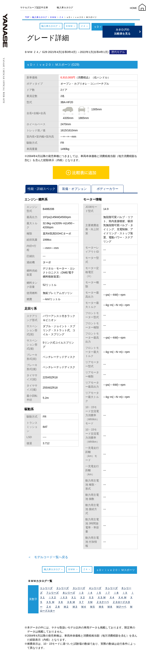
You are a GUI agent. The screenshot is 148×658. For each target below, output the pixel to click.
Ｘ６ (60, 602)
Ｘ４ (111, 597)
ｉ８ (116, 592)
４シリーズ (95, 588)
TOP (27, 17)
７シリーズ (52, 592)
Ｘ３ (91, 597)
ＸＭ (89, 602)
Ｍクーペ (121, 606)
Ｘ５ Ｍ (50, 602)
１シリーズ (46, 588)
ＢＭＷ (53, 17)
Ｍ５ (92, 606)
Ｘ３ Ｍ (102, 597)
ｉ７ (107, 592)
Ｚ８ (57, 606)
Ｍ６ (101, 606)
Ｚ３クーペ (102, 602)
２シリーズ (62, 588)
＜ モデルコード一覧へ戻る (48, 557)
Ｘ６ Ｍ (71, 602)
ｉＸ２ (52, 597)
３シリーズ (78, 588)
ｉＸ (124, 592)
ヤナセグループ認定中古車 (34, 7)
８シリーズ (68, 592)
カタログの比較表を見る (130, 31)
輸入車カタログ (65, 7)
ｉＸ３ (63, 597)
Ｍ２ (66, 606)
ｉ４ (89, 592)
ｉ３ (81, 592)
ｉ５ (98, 592)
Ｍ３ (74, 606)
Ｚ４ (61, 17)
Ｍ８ (109, 606)
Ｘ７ (81, 602)
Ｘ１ (73, 597)
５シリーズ (111, 588)
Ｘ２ (82, 597)
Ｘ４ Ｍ (122, 597)
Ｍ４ (83, 606)
